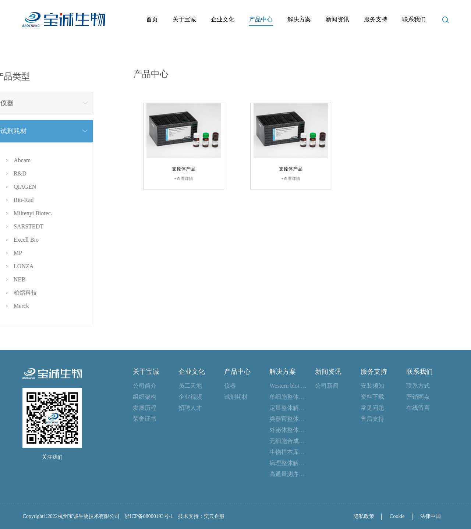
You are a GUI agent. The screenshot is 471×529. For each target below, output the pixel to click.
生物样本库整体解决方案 (288, 452)
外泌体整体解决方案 (288, 430)
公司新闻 (327, 386)
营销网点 (418, 397)
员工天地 (190, 386)
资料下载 (372, 397)
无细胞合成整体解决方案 (288, 441)
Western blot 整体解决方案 (288, 386)
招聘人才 (190, 408)
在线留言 (418, 408)
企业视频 (190, 397)
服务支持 (375, 19)
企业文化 (222, 19)
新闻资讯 (337, 19)
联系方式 (418, 386)
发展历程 (144, 408)
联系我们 (414, 19)
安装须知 (372, 386)
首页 (152, 19)
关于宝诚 (184, 19)
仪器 (230, 386)
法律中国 (430, 516)
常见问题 (372, 408)
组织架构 (144, 397)
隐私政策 (364, 516)
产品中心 (261, 19)
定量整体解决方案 (288, 408)
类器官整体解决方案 (288, 419)
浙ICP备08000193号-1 (149, 516)
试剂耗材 (236, 397)
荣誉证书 (144, 419)
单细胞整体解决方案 (288, 397)
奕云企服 (214, 516)
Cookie (397, 516)
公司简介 (144, 386)
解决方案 (299, 19)
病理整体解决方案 (288, 463)
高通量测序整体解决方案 (288, 474)
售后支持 (372, 419)
